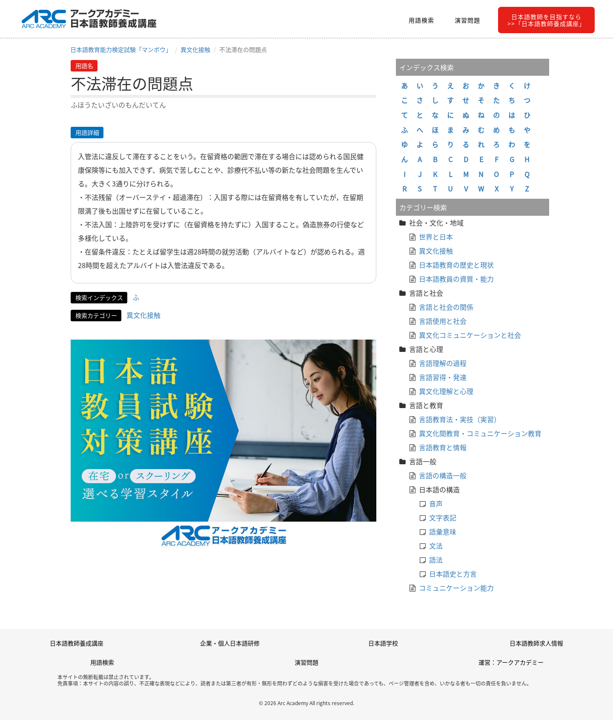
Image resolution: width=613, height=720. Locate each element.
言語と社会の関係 (446, 307)
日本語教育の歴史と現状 (456, 265)
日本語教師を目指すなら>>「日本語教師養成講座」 (546, 20)
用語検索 (421, 20)
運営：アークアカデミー (511, 662)
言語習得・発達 (443, 377)
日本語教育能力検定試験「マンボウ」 (121, 49)
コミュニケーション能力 (456, 588)
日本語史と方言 (453, 574)
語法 (436, 559)
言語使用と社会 (443, 321)
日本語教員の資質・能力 (456, 279)
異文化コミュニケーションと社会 (470, 335)
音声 (436, 503)
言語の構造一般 (443, 475)
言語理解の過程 (443, 363)
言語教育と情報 (443, 447)
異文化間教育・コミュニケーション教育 (480, 433)
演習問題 (467, 20)
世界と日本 (436, 236)
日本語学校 (383, 643)
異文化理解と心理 (446, 391)
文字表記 (442, 517)
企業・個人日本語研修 (230, 643)
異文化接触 (195, 49)
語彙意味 (442, 531)
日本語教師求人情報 (536, 643)
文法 (436, 545)
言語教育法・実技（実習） (460, 419)
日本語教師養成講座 (76, 643)
